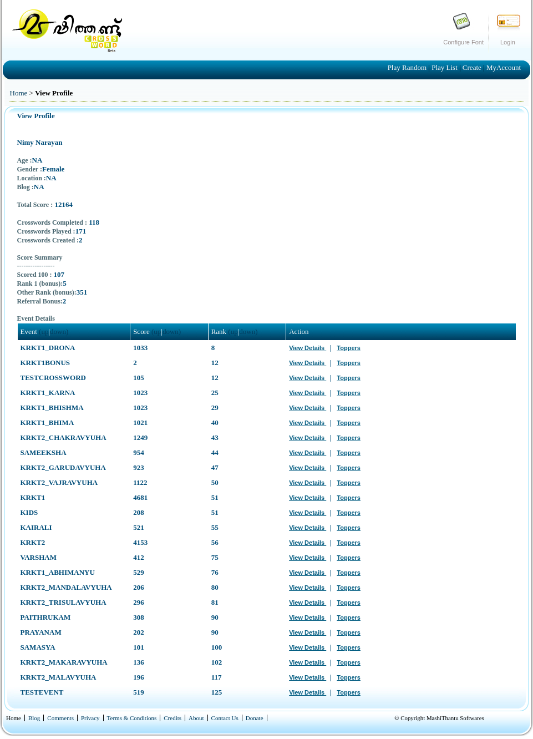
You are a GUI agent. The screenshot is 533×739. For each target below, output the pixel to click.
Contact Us (224, 718)
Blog (34, 718)
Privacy (90, 718)
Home (19, 93)
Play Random (408, 67)
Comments (60, 718)
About (196, 718)
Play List (445, 67)
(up (43, 331)
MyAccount (503, 67)
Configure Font (463, 42)
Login (507, 42)
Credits (172, 718)
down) (59, 331)
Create (473, 67)
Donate (254, 718)
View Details (307, 348)
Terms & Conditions (132, 718)
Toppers (349, 348)
